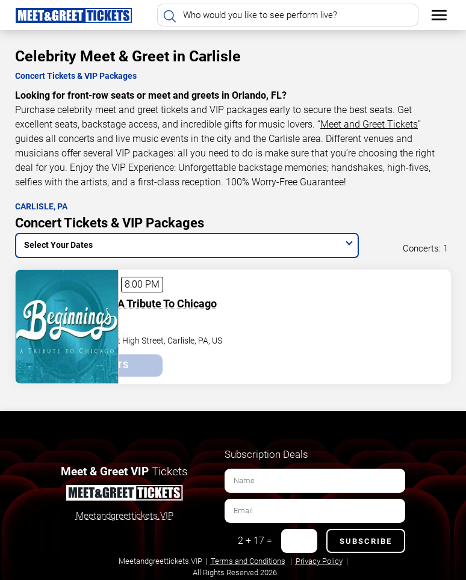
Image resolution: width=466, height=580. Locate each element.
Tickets (183, 362)
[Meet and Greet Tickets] (124, 492)
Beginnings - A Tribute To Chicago (209, 300)
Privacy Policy (319, 558)
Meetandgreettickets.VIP (124, 512)
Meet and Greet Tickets (369, 124)
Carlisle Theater (157, 318)
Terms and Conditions (248, 558)
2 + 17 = (255, 537)
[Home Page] (73, 15)
